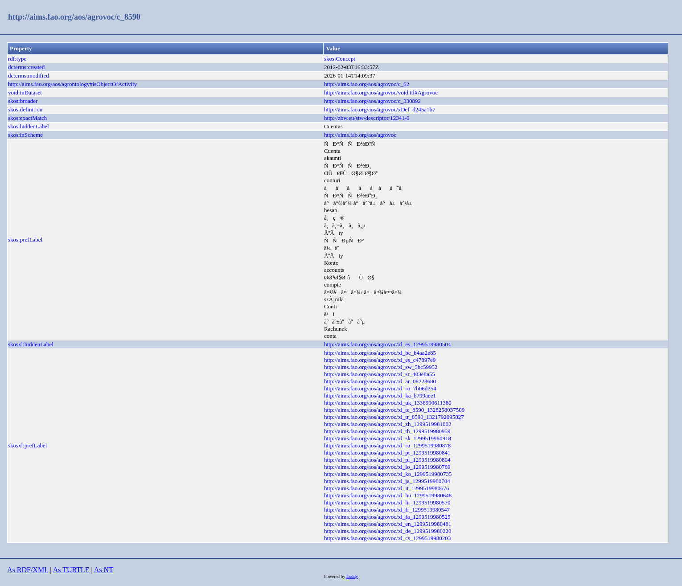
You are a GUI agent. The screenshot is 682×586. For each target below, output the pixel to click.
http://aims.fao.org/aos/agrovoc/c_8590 (74, 16)
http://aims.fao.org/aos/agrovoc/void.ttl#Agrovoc (381, 92)
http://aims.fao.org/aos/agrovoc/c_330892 (372, 101)
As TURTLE (71, 570)
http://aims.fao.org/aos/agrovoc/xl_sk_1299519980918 (387, 438)
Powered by (335, 576)
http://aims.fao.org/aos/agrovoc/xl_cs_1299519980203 (387, 538)
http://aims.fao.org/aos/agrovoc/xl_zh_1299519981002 (388, 424)
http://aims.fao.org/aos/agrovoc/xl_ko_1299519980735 (388, 474)
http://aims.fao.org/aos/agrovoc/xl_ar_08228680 (380, 381)
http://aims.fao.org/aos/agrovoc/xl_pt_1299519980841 (387, 452)
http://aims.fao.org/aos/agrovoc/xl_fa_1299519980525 (387, 516)
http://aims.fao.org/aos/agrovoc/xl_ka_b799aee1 (380, 395)
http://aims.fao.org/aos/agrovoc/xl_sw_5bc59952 (381, 367)
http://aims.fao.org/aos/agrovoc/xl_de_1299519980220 (388, 531)
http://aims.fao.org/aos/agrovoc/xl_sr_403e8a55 (379, 374)
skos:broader (22, 101)
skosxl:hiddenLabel (30, 344)
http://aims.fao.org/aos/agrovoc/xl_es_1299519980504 (387, 344)
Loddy (352, 576)
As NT (103, 570)
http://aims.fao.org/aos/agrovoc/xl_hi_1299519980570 (387, 502)
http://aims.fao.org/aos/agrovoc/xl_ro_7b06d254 (380, 388)
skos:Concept (339, 58)
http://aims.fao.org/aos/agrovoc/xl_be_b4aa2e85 (380, 352)
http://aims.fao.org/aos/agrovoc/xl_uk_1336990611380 (388, 402)
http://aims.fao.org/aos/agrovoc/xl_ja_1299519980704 (387, 481)
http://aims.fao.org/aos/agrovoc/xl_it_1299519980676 (386, 488)
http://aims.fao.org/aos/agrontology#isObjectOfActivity (72, 84)
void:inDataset (25, 92)
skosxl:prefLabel (27, 445)
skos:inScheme (25, 134)
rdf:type (17, 58)
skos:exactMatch (27, 118)
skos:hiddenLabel (28, 126)
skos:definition (25, 109)
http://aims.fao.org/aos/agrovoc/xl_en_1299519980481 (388, 523)
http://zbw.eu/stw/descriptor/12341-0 (367, 118)
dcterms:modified (28, 75)
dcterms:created (26, 67)
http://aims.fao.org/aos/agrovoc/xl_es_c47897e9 (379, 360)
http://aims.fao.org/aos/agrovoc (360, 134)
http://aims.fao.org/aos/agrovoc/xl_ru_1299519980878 (387, 445)
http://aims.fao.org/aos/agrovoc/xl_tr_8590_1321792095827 (394, 417)
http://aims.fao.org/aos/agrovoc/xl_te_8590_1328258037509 (394, 409)
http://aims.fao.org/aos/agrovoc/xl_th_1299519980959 (387, 431)
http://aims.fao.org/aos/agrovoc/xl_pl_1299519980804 (387, 459)
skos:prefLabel (25, 239)
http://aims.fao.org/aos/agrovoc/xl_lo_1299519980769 (387, 466)
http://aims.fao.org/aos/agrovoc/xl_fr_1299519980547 (387, 509)
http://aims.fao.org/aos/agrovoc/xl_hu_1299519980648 (388, 495)
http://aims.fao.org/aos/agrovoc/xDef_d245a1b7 (379, 109)
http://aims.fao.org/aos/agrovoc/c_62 (366, 84)
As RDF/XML (27, 570)
